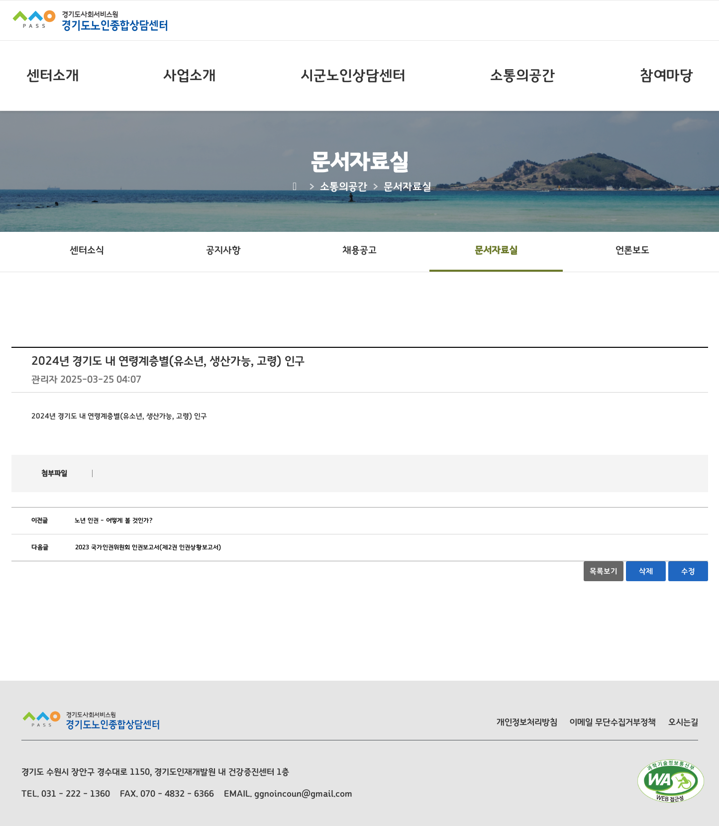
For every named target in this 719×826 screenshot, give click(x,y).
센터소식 (87, 250)
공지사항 (223, 250)
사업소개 (189, 75)
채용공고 (359, 250)
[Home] (296, 186)
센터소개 (52, 75)
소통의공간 (522, 75)
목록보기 (603, 571)
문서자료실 (496, 250)
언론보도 (632, 250)
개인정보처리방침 (527, 722)
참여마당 (666, 75)
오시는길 (683, 722)
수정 (688, 571)
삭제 (646, 571)
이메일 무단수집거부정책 (613, 722)
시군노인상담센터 (353, 75)
